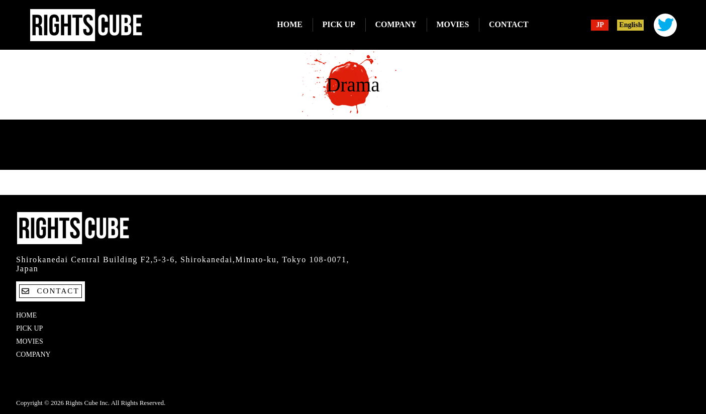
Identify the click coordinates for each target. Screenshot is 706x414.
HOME (289, 24)
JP (600, 25)
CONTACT (509, 24)
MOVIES (452, 24)
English (630, 25)
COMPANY (395, 24)
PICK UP (339, 24)
